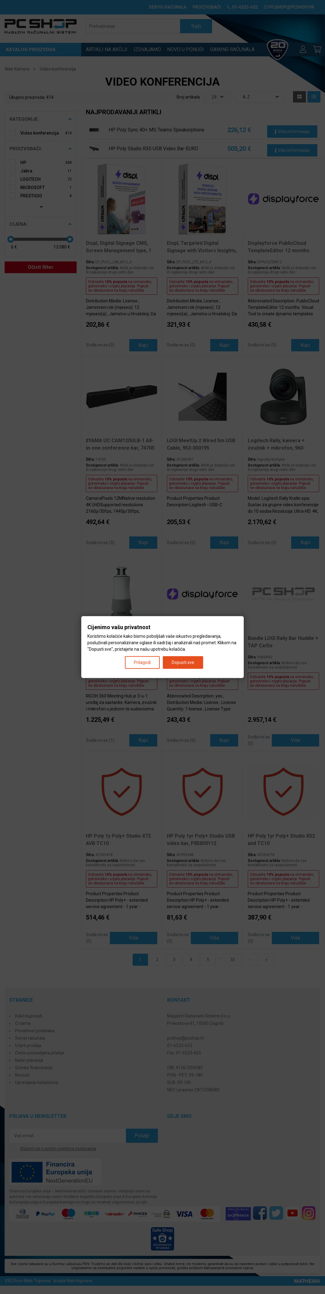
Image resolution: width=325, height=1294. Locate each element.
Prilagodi (142, 662)
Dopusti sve (183, 662)
